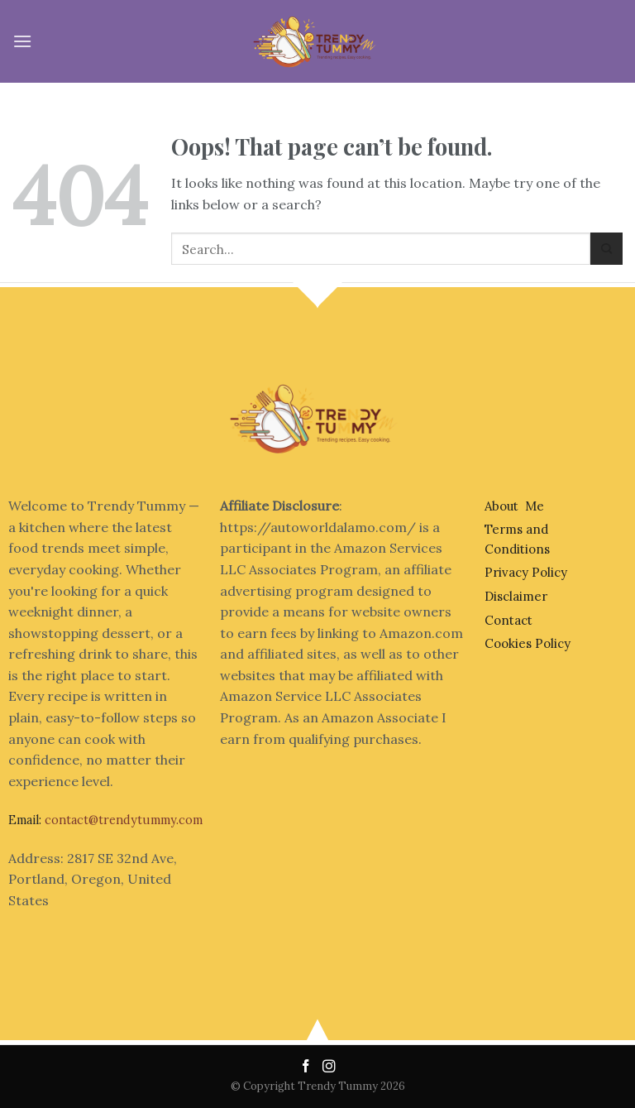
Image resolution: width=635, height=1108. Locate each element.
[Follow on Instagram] (329, 1067)
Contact (508, 620)
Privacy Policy (526, 572)
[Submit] (606, 249)
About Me (514, 506)
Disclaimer (516, 596)
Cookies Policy (528, 643)
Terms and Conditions (517, 539)
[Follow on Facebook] (307, 1067)
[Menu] (22, 41)
